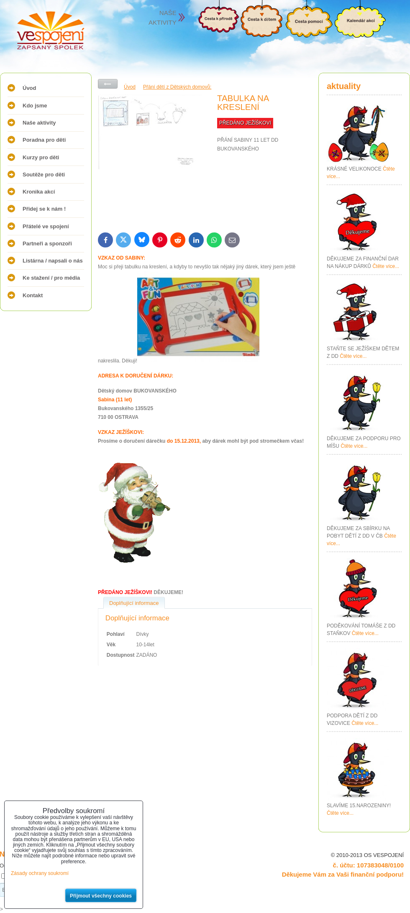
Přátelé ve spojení (46, 226)
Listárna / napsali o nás (53, 261)
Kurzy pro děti (41, 157)
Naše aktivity (39, 123)
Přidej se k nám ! (44, 209)
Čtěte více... (385, 266)
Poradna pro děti (44, 140)
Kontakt (33, 295)
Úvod (29, 88)
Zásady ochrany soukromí (40, 873)
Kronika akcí (39, 192)
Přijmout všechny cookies (101, 896)
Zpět (108, 84)
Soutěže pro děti (44, 174)
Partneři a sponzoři (47, 243)
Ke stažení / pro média (51, 278)
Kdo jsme (35, 105)
